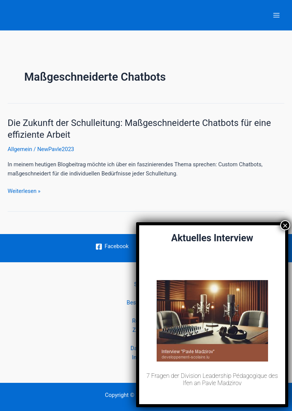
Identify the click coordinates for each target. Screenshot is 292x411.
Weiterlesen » (24, 191)
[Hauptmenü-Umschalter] (276, 15)
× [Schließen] (285, 225)
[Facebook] (112, 246)
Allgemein (20, 149)
